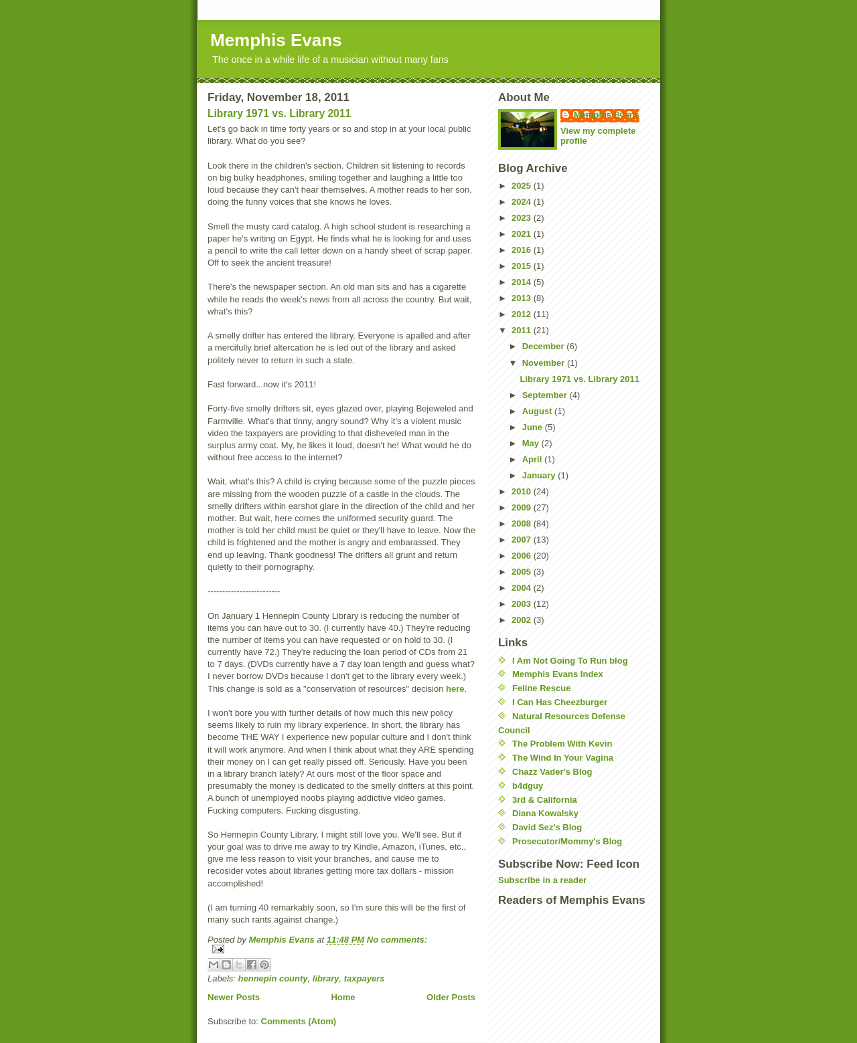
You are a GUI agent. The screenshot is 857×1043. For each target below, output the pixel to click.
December (544, 346)
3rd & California (544, 800)
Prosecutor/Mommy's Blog (567, 841)
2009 (523, 507)
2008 (523, 523)
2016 (523, 250)
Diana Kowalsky (545, 813)
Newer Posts (234, 997)
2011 (523, 330)
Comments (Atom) (299, 1021)
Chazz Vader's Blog (552, 772)
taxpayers (364, 978)
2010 (523, 491)
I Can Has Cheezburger (559, 702)
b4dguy (527, 786)
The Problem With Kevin (562, 744)
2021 (523, 234)
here (455, 689)
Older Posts (450, 997)
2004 (523, 588)
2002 (523, 620)
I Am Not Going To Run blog (570, 661)
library (326, 978)
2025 (523, 186)
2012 (523, 314)
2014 (523, 282)
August (538, 411)
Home (343, 997)
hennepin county (273, 978)
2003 (523, 604)
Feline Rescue (541, 688)
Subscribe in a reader (542, 880)
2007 (523, 540)
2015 (523, 266)
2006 (523, 556)
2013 (523, 298)
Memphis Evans (276, 40)
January (540, 475)
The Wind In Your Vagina (562, 758)
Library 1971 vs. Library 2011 (279, 113)
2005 (523, 572)
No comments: (397, 940)
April (533, 459)
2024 (523, 202)
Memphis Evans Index (557, 674)
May (532, 443)
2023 (523, 218)
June (533, 427)
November (544, 363)
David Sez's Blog (547, 827)
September (546, 395)
